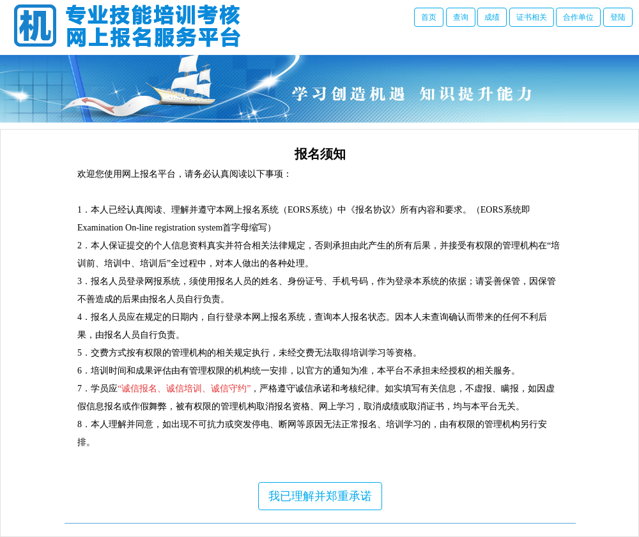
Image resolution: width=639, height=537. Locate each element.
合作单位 (578, 17)
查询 (460, 17)
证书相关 (531, 17)
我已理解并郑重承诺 (320, 496)
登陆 (618, 17)
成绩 (492, 17)
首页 (428, 17)
